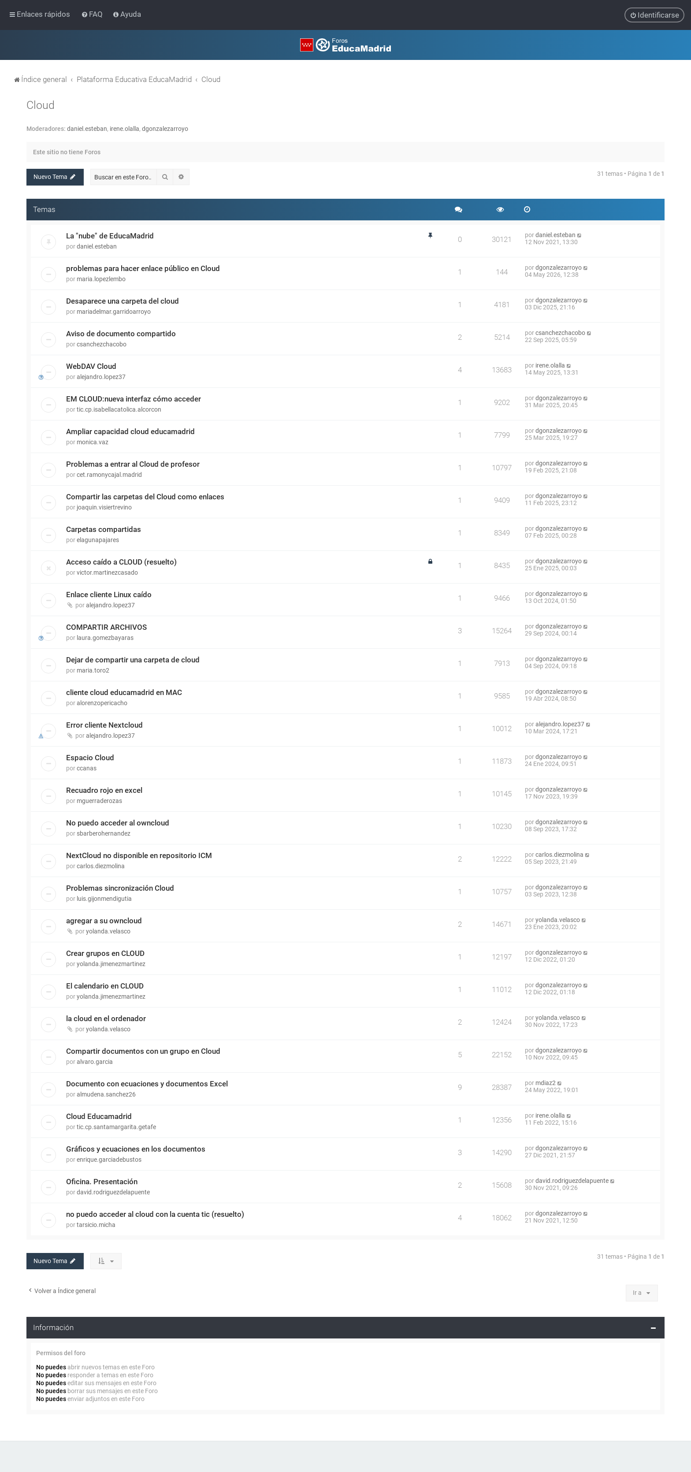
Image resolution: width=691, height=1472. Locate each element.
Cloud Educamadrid (99, 1116)
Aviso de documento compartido (121, 333)
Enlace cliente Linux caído (109, 594)
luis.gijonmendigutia (104, 898)
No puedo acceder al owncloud (117, 822)
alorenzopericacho (102, 702)
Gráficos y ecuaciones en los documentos (135, 1149)
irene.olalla (124, 128)
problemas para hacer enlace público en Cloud (143, 268)
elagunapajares (98, 539)
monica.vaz (92, 442)
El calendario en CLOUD (105, 985)
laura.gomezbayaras (105, 637)
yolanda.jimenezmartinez (111, 963)
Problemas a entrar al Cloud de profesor (133, 464)
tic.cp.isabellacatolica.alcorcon (119, 409)
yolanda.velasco (108, 931)
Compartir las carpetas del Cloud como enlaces (145, 496)
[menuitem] (93, 14)
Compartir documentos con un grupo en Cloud (143, 1051)
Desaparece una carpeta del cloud (122, 301)
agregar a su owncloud (104, 920)
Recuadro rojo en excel (104, 790)
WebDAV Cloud (91, 366)
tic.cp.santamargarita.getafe (116, 1126)
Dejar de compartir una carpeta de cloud (133, 659)
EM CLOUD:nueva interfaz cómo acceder (133, 398)
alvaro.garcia (95, 1061)
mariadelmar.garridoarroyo (114, 311)
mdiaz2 (545, 1082)
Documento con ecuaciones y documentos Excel (147, 1083)
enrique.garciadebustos (109, 1159)
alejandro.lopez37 (101, 376)
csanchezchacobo (101, 344)
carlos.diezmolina (101, 866)
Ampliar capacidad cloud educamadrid (130, 431)
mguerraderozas (99, 800)
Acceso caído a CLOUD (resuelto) (121, 562)
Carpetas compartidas (103, 529)
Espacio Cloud (90, 757)
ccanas (87, 768)
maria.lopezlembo (101, 279)
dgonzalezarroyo (165, 128)
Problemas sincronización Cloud (120, 888)
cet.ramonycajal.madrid (109, 474)
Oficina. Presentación (101, 1181)
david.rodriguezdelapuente (113, 1192)
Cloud (40, 105)
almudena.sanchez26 (106, 1094)
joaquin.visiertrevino (104, 507)
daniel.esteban (87, 128)
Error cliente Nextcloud (104, 725)
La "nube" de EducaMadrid (110, 235)
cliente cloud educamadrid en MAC (124, 692)
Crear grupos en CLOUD (105, 953)
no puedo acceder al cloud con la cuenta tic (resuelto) (155, 1214)
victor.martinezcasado (107, 572)
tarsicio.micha (96, 1224)
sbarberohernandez (103, 833)
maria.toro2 (93, 670)
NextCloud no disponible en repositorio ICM (139, 855)
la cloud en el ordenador (106, 1018)
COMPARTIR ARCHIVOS (106, 627)
